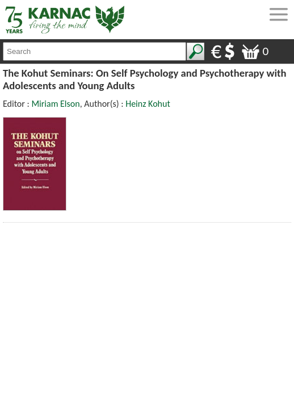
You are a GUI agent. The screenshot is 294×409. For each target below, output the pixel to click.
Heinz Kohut (147, 103)
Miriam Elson (55, 103)
